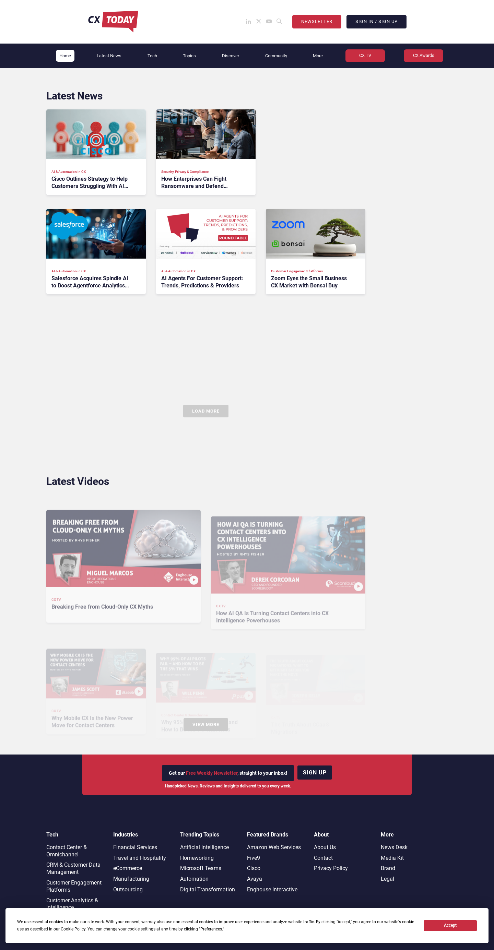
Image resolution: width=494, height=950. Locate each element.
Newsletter (316, 21)
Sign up (315, 772)
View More (205, 724)
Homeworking (197, 858)
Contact (323, 858)
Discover (230, 55)
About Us (325, 847)
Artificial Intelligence (204, 847)
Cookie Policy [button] (73, 929)
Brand (388, 868)
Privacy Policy (331, 868)
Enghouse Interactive (272, 889)
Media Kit (392, 858)
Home (65, 55)
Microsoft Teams (200, 868)
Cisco (253, 868)
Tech (152, 55)
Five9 (253, 858)
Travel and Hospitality (139, 858)
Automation (194, 879)
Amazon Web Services (274, 847)
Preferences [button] (211, 929)
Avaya (254, 879)
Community (276, 55)
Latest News (109, 55)
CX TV (365, 55)
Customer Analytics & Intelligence (72, 904)
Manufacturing (131, 879)
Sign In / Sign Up (376, 21)
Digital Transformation (207, 889)
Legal (387, 879)
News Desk (394, 847)
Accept (450, 925)
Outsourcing (128, 889)
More (318, 55)
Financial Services (135, 847)
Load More (206, 411)
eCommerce (127, 868)
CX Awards (423, 55)
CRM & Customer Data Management (73, 868)
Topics (189, 55)
